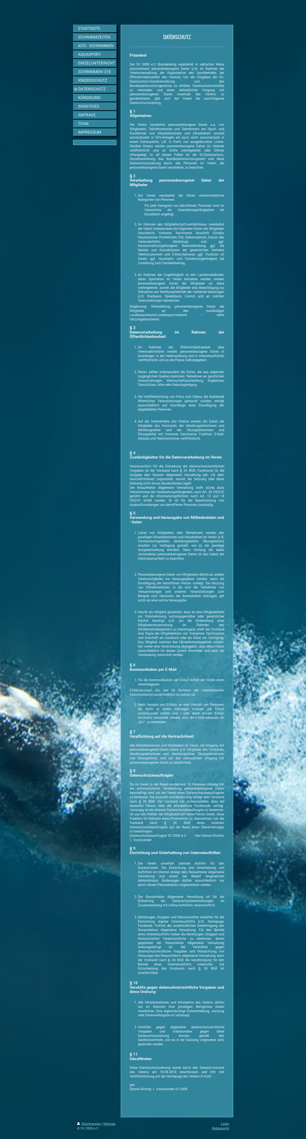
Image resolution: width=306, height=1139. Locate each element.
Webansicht (220, 1128)
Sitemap (109, 1123)
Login (225, 1123)
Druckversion (89, 1123)
